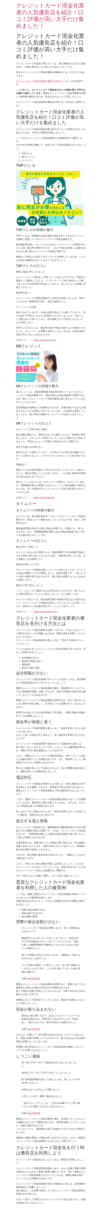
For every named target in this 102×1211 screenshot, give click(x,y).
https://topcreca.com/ (45, 340)
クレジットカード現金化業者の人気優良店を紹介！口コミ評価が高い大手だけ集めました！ (50, 15)
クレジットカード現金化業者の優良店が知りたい (40, 81)
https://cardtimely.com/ (46, 611)
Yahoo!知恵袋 (33, 978)
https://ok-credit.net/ (44, 497)
